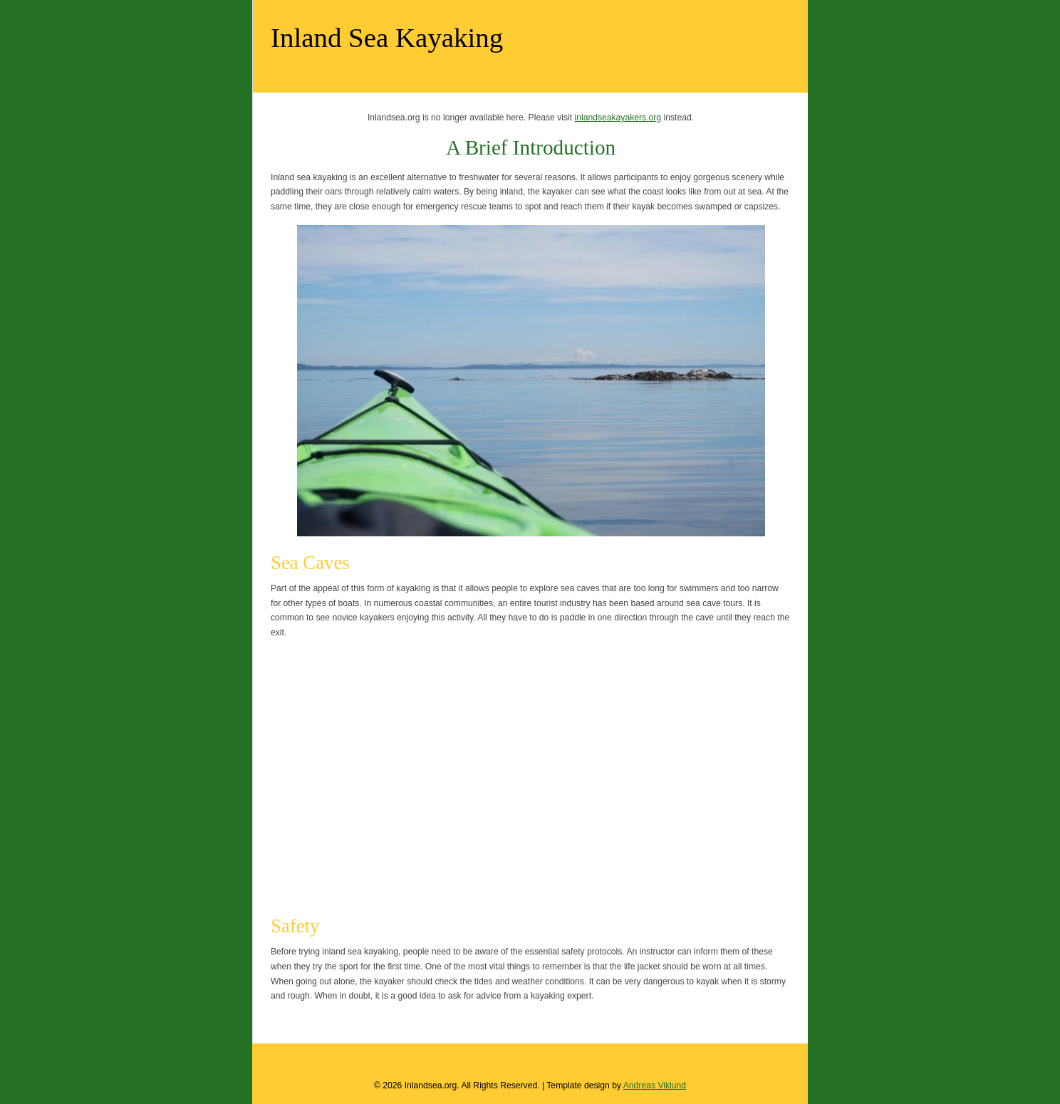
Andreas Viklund (654, 1085)
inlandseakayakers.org (617, 118)
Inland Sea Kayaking (387, 37)
